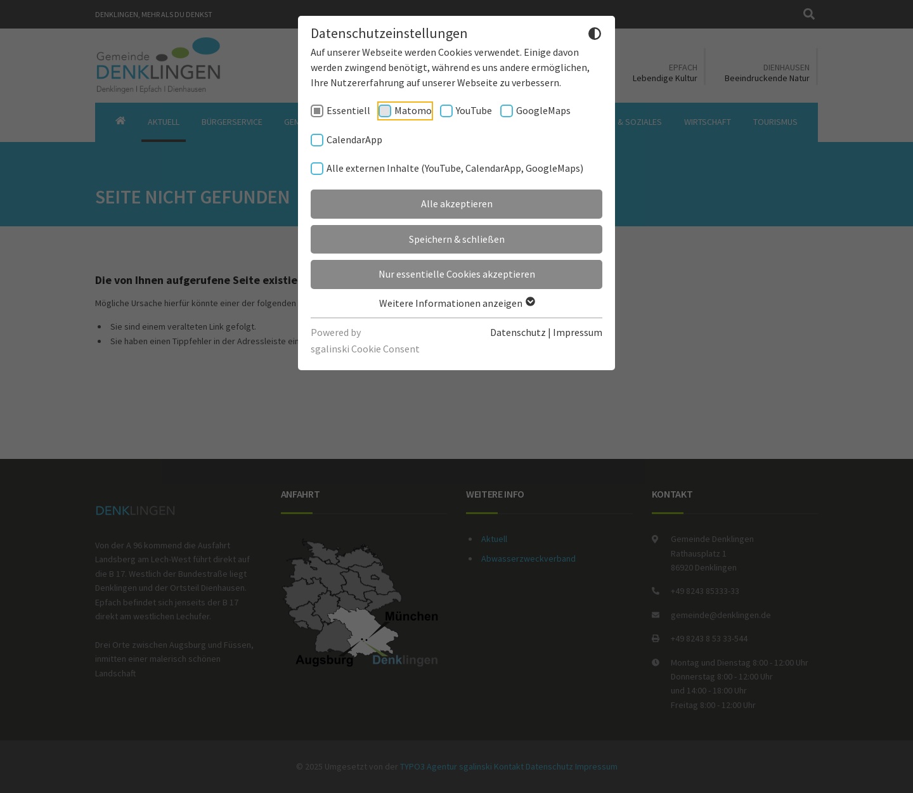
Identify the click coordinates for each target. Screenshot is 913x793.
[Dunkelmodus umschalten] (595, 35)
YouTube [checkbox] (474, 110)
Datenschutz (518, 332)
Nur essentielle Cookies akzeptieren (457, 274)
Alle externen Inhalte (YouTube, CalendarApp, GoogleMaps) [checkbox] (455, 168)
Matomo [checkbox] (413, 110)
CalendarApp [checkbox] (354, 139)
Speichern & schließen (457, 239)
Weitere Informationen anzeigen (456, 303)
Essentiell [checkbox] (348, 110)
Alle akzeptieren (457, 203)
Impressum (577, 332)
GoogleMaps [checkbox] (543, 110)
